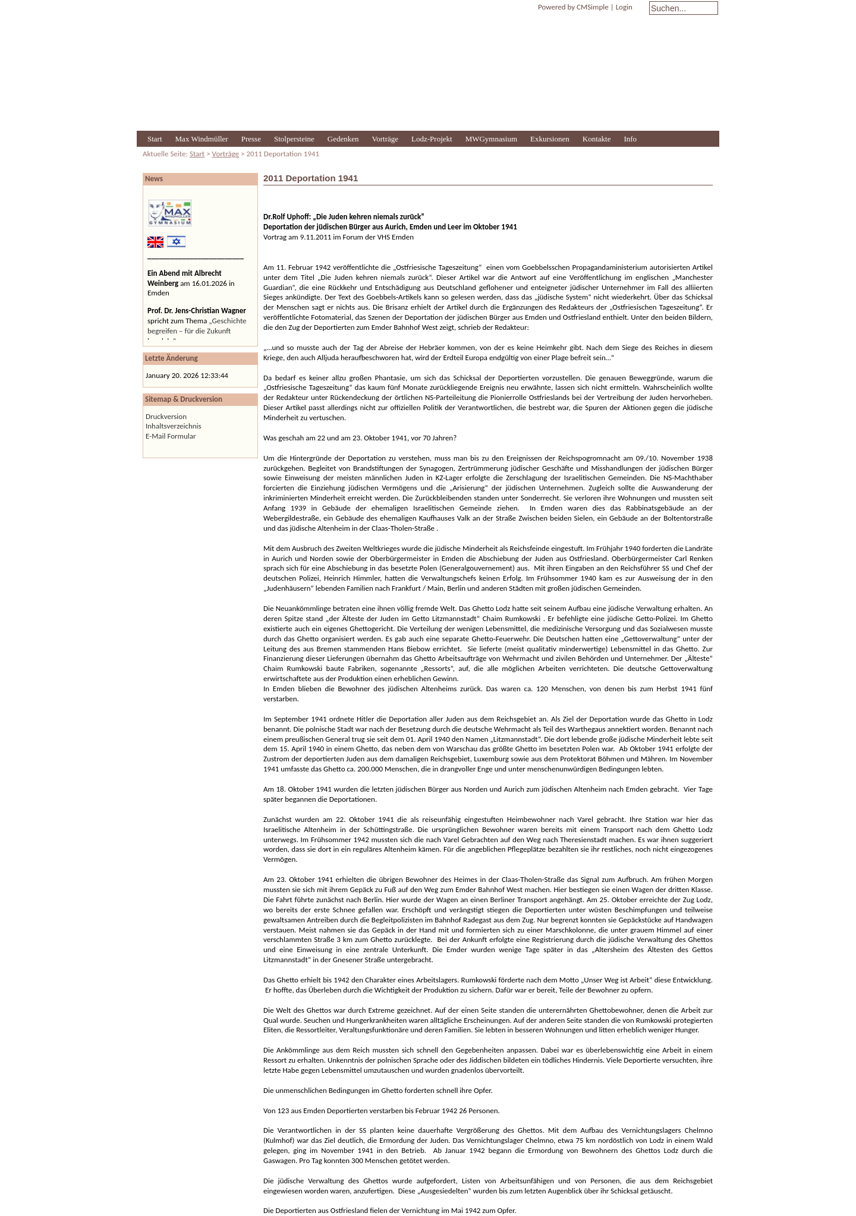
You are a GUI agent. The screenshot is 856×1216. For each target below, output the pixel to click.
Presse (251, 138)
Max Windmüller (201, 138)
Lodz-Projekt (431, 138)
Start (154, 138)
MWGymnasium (491, 138)
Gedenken (343, 138)
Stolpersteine (294, 138)
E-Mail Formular (171, 435)
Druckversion (166, 416)
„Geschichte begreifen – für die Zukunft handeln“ (197, 330)
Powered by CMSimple (573, 6)
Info (630, 138)
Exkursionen (549, 138)
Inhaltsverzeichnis (174, 425)
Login (624, 6)
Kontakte (597, 138)
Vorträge (385, 138)
